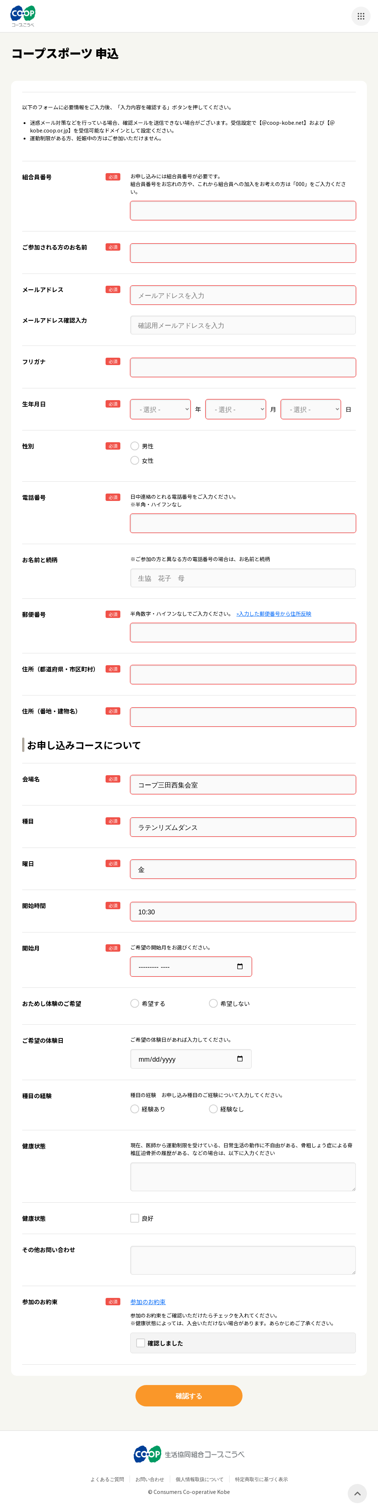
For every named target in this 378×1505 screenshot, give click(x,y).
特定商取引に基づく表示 (261, 1469)
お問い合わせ (149, 1469)
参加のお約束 (148, 1292)
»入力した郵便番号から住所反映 (273, 610)
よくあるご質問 (107, 1469)
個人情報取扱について (200, 1469)
